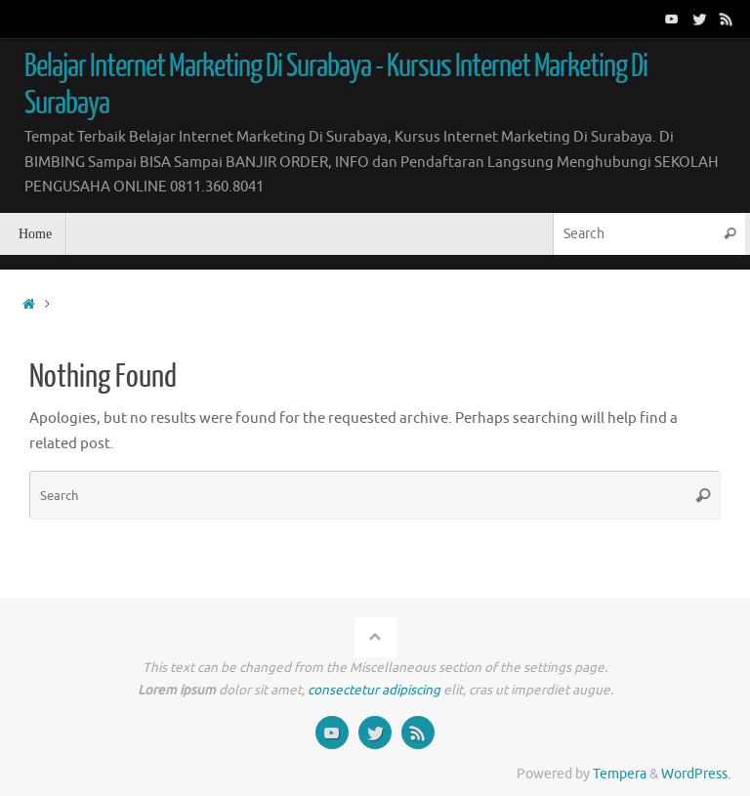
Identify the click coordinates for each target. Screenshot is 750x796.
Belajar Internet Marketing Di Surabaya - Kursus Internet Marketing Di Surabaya (335, 85)
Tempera (619, 774)
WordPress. (695, 774)
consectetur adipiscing (374, 690)
